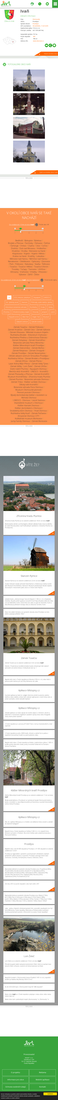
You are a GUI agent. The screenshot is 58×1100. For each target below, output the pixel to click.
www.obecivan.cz (38, 41)
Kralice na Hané (19, 256)
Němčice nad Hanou (38, 258)
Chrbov (23, 245)
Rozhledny (33, 307)
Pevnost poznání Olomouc (28, 392)
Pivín (12, 264)
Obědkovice (25, 261)
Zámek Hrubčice (15, 329)
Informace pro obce (15, 1079)
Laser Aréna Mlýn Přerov (19, 363)
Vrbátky (33, 272)
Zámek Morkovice (39, 421)
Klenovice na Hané (37, 251)
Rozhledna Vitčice (15, 358)
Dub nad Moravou (27, 248)
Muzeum (46, 317)
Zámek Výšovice (43, 329)
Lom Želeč (28, 366)
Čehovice (38, 243)
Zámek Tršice (17, 382)
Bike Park (25, 317)
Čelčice (47, 243)
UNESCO (47, 297)
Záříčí (30, 274)
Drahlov (14, 248)
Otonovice (45, 261)
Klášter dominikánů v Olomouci (28, 408)
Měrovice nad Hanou (19, 258)
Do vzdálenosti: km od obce (21, 225)
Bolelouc (38, 240)
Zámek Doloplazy (19, 340)
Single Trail (36, 317)
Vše (9, 297)
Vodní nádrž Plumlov (19, 369)
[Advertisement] (29, 193)
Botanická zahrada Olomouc (36, 379)
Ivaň (24, 11)
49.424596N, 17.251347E (40, 26)
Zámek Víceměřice (37, 340)
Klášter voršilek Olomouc (35, 382)
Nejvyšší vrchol (14, 317)
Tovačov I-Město (25, 266)
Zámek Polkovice (36, 327)
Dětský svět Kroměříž (28, 384)
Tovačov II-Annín (41, 266)
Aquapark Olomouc (38, 369)
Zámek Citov (29, 329)
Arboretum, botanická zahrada (15, 307)
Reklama (42, 1072)
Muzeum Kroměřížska (17, 376)
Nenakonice (13, 261)
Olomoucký (36, 19)
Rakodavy (29, 264)
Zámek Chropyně (36, 350)
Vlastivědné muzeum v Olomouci (28, 403)
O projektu (15, 1072)
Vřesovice (42, 272)
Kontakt (42, 1087)
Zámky (50, 307)
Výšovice (22, 274)
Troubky (15, 269)
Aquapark (37, 297)
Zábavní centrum (22, 322)
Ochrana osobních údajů (15, 1087)
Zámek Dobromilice (21, 348)
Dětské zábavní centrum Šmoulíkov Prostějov (28, 355)
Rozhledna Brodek (18, 335)
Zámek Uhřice (40, 366)
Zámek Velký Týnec (40, 363)
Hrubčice (16, 251)
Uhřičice (41, 269)
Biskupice (29, 240)
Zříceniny (6, 312)
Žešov (36, 274)
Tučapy (23, 269)
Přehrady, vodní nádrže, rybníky (41, 302)
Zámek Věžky (16, 366)
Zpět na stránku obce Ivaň (48, 172)
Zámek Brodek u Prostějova (37, 358)
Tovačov (13, 266)
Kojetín (27, 253)
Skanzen (24, 302)
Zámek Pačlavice (39, 413)
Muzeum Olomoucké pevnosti (28, 389)
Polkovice (19, 264)
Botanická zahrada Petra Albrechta (28, 342)
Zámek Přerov (35, 361)
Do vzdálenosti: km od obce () (20, 280)
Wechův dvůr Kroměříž (19, 371)
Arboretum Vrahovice (37, 335)
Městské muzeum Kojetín (37, 332)
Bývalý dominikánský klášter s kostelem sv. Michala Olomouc (29, 396)
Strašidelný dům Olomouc (21, 410)
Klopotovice (17, 253)
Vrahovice (24, 272)
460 (34, 36)
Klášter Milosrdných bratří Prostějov (28, 345)
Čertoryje (14, 245)
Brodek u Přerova (15, 243)
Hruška (24, 251)
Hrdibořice (41, 248)
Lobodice (40, 256)
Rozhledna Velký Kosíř (20, 413)
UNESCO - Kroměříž (39, 371)
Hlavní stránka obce (51, 54)
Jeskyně (44, 312)
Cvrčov (44, 245)
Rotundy (35, 312)
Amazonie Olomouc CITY (28, 416)
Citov (38, 245)
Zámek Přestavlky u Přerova (20, 374)
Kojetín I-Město (38, 253)
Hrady (43, 307)
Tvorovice (32, 269)
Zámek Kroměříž (41, 374)
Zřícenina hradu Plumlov (39, 376)
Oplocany (36, 261)
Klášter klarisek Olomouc (28, 405)
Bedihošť (19, 240)
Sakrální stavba (36, 322)
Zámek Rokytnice (20, 350)
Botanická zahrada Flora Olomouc (28, 387)
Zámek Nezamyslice (36, 353)
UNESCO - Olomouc (21, 400)
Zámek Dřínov (21, 361)
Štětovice (46, 264)
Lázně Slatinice (38, 400)
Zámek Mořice (38, 348)
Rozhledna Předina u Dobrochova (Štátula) (28, 337)
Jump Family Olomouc (20, 421)
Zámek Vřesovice (17, 332)
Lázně (53, 312)
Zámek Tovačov (20, 327)
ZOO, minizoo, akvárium (22, 297)
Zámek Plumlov (16, 379)
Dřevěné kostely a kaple (21, 312)
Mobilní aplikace (42, 1079)
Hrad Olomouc (40, 410)
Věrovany (14, 272)
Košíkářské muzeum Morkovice (28, 418)
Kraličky (31, 256)
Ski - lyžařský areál (12, 302)
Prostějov (36, 24)
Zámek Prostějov (19, 353)
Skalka (37, 264)
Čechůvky (29, 243)
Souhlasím (50, 1094)
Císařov (31, 245)
